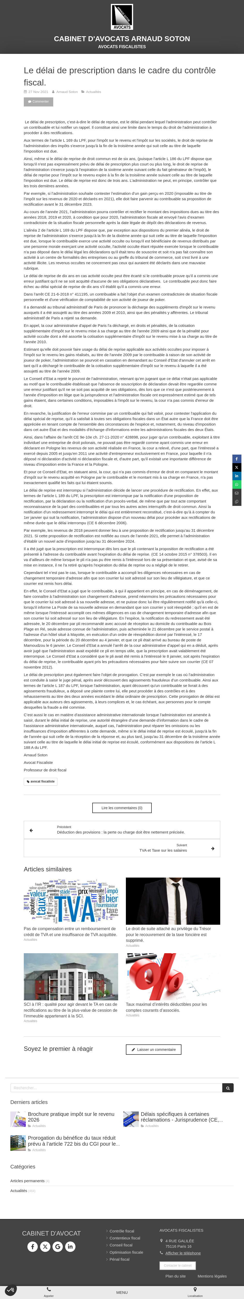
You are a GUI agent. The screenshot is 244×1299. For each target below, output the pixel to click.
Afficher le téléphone (183, 1253)
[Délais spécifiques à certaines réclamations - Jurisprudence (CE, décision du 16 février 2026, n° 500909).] (131, 1119)
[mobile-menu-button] (122, 1292)
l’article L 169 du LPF (68, 140)
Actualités (18, 1190)
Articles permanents (27, 1181)
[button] (11, 1290)
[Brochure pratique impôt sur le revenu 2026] (18, 1119)
